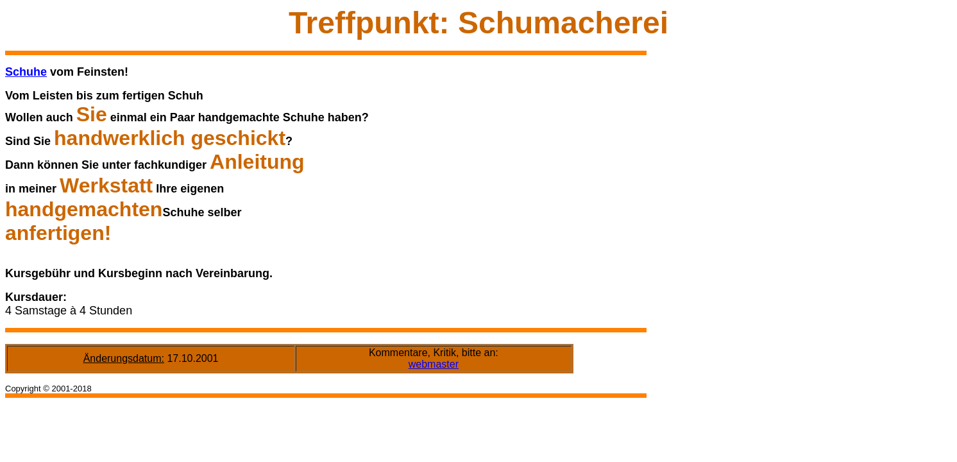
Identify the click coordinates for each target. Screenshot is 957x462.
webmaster (434, 364)
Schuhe (26, 71)
